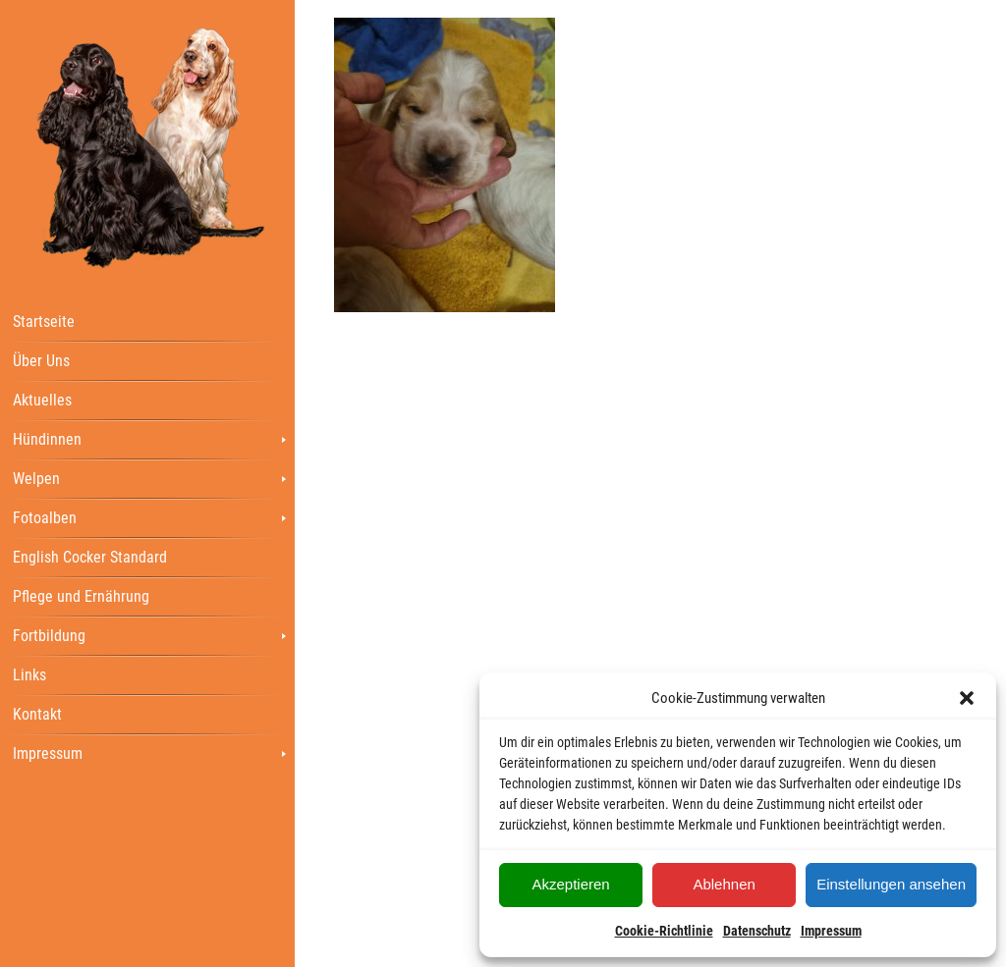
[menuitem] (147, 321)
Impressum (831, 931)
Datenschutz (757, 931)
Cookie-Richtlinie (664, 931)
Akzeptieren (570, 884)
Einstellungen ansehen (891, 884)
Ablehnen (723, 884)
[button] (967, 698)
